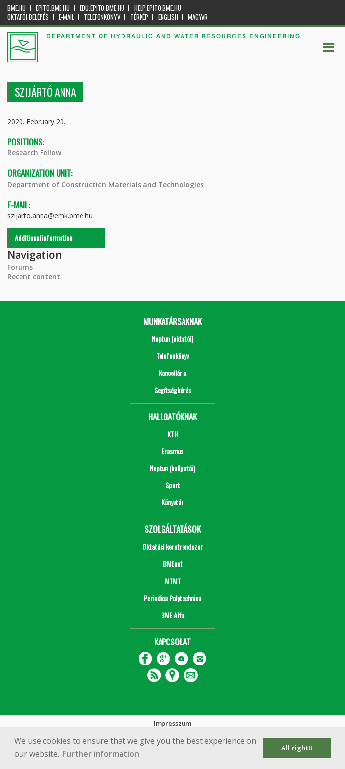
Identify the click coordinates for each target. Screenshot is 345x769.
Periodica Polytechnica (172, 598)
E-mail (66, 17)
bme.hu (16, 8)
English (168, 17)
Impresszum (172, 723)
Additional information (43, 237)
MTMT (173, 581)
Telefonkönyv (102, 17)
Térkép (139, 17)
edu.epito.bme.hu (102, 8)
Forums (20, 266)
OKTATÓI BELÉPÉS (28, 17)
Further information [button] (100, 753)
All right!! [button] (297, 747)
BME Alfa (172, 615)
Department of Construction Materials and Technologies (105, 184)
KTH (172, 434)
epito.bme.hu (53, 8)
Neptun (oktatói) (172, 338)
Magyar (198, 17)
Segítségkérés (172, 390)
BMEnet (173, 564)
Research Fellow (34, 152)
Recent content (33, 276)
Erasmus (172, 451)
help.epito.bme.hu (157, 8)
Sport (172, 485)
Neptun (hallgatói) (172, 468)
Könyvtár (172, 502)
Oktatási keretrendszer (172, 546)
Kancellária (172, 373)
